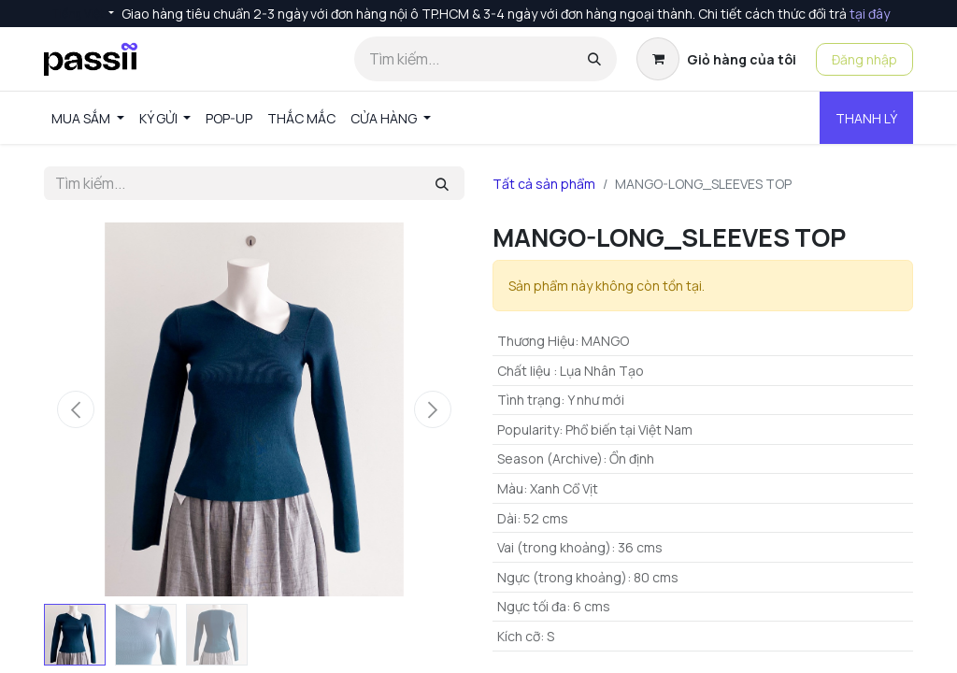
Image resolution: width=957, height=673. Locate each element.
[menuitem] (88, 118)
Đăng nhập (864, 59)
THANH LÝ (866, 118)
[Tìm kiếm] (594, 58)
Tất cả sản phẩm (544, 184)
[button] (75, 409)
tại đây (870, 13)
